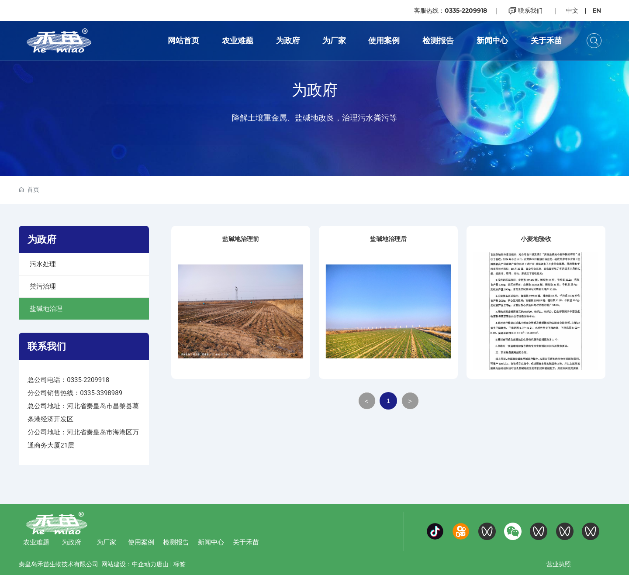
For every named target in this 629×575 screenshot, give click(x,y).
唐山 (162, 564)
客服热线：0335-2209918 (450, 10)
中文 (572, 10)
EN (596, 10)
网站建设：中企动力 (128, 564)
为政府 (315, 90)
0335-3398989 (101, 393)
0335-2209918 (88, 380)
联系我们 (525, 10)
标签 (179, 564)
